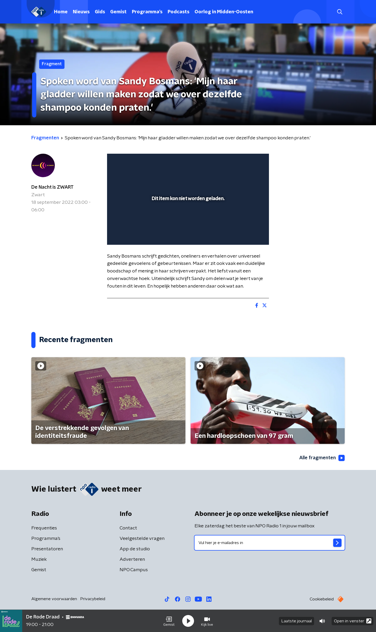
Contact (128, 528)
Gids (100, 12)
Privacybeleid (92, 599)
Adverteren (132, 559)
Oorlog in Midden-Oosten (224, 12)
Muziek (39, 559)
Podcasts (178, 12)
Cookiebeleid (322, 599)
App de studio (135, 549)
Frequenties (44, 528)
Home (61, 12)
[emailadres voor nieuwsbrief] (270, 542)
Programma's (147, 12)
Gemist (118, 12)
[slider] (187, 219)
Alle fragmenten (322, 458)
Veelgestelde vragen (142, 538)
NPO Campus (134, 570)
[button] (169, 621)
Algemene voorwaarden (54, 599)
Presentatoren (47, 549)
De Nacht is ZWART (52, 187)
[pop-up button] (245, 233)
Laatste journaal (296, 621)
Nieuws (81, 12)
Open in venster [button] (352, 620)
